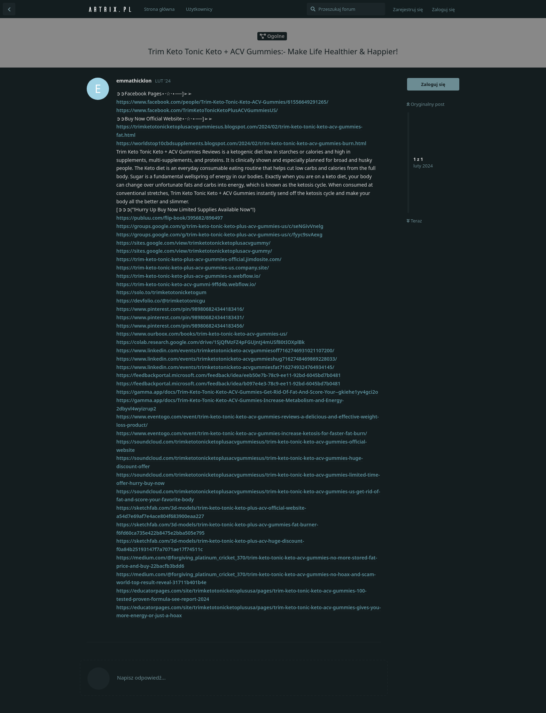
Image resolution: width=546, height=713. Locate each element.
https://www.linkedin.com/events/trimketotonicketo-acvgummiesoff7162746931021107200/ (225, 350)
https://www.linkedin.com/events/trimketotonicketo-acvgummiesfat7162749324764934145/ (225, 367)
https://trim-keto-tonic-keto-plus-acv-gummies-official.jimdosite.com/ (198, 259)
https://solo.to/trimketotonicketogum (161, 292)
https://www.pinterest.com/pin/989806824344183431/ (180, 317)
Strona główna (159, 9)
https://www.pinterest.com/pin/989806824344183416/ (180, 309)
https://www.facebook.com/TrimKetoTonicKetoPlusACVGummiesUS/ (197, 110)
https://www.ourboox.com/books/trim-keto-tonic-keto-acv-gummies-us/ (201, 333)
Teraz (414, 221)
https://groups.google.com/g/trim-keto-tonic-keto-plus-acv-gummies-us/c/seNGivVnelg (219, 226)
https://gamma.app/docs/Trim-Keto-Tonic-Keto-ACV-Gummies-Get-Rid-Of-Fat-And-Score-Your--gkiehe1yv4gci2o (247, 392)
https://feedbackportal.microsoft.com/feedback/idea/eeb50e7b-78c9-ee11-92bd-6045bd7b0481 (228, 375)
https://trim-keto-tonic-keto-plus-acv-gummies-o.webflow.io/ (188, 276)
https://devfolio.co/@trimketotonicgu (160, 300)
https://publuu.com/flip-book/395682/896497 (169, 217)
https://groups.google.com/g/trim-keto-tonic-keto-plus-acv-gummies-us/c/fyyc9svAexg (219, 234)
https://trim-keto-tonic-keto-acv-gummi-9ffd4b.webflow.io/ (186, 284)
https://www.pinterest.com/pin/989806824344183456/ (180, 325)
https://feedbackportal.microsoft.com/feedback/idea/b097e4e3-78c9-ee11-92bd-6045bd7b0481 (228, 383)
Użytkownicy (199, 9)
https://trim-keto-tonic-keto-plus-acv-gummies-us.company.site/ (192, 267)
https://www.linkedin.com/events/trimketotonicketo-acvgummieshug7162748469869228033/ (226, 358)
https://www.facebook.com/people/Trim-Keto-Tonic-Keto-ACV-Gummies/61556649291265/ (222, 102)
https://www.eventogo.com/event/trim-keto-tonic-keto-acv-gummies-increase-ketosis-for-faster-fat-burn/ (241, 433)
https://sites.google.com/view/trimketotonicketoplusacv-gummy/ (194, 251)
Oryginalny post (425, 104)
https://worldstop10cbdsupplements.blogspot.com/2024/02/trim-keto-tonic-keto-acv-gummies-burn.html (241, 143)
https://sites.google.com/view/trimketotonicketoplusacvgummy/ (193, 243)
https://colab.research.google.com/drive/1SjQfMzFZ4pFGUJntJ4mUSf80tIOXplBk (210, 342)
